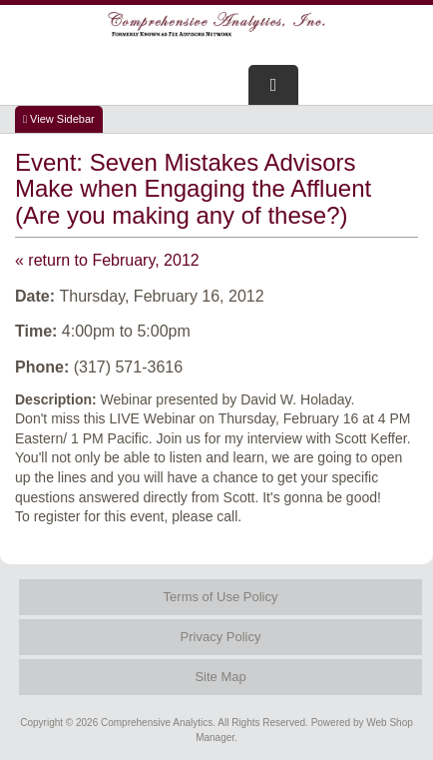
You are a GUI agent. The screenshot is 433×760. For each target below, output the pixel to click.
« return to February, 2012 (107, 260)
